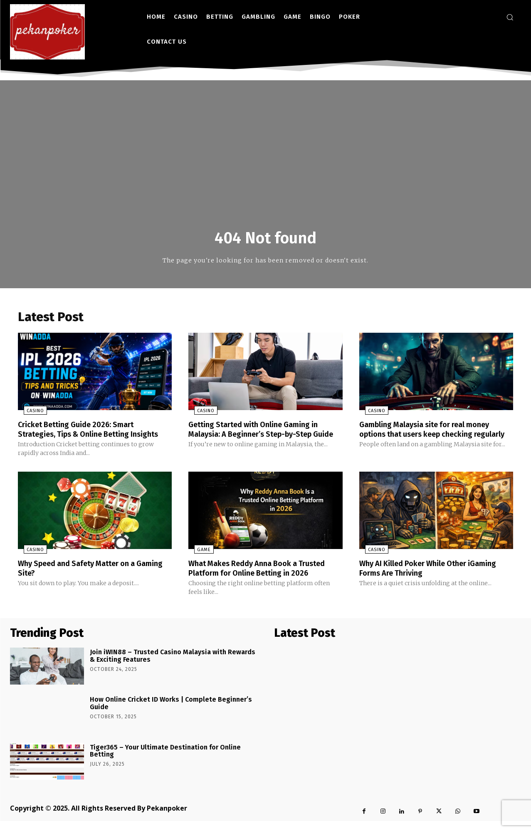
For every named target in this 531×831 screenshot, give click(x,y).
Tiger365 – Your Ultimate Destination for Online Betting (165, 761)
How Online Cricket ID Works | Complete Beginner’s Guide (171, 713)
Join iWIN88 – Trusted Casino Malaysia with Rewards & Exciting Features (172, 666)
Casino (29, 413)
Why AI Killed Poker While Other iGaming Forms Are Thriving (435, 578)
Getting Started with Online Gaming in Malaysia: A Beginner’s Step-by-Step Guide (260, 435)
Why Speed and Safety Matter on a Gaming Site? (84, 578)
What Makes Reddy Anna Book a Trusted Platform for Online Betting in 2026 (265, 578)
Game (198, 560)
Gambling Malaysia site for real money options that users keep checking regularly (432, 435)
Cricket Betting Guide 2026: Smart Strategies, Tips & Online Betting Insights (82, 435)
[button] (510, 17)
